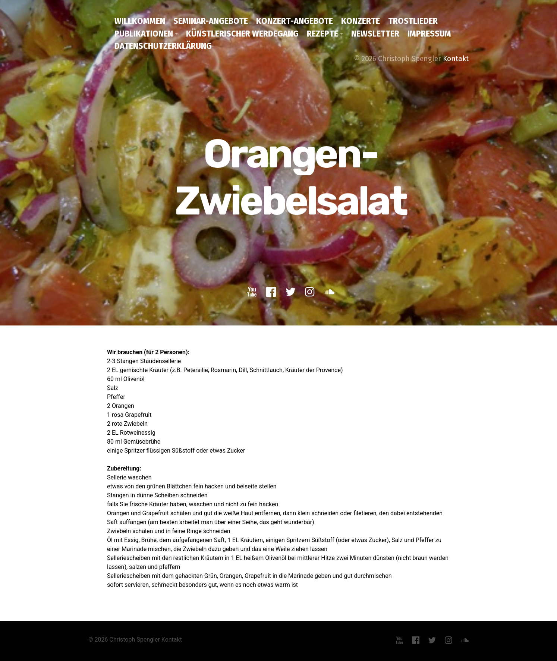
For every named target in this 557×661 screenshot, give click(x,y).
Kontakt (456, 58)
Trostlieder (413, 21)
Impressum (429, 33)
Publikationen (143, 33)
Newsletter (375, 33)
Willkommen (139, 21)
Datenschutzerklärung (163, 46)
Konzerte (360, 21)
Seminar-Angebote (210, 21)
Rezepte (322, 33)
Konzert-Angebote (294, 21)
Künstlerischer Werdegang (242, 33)
